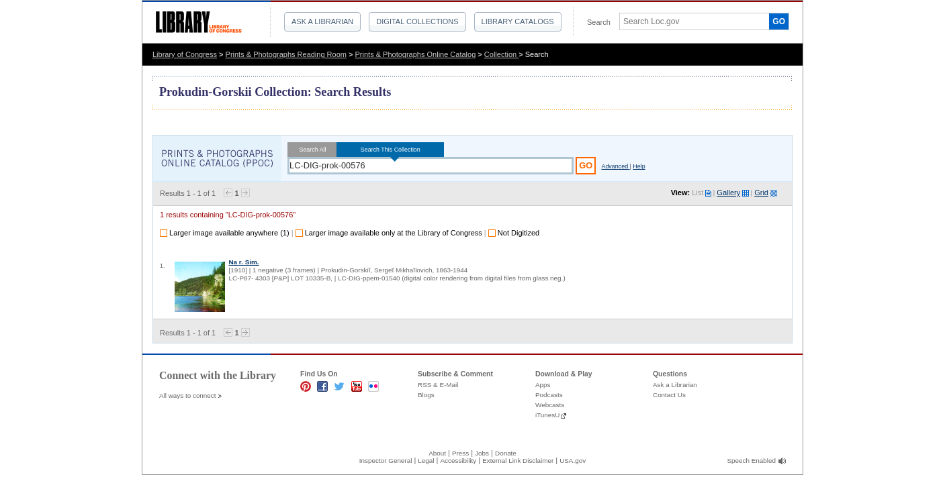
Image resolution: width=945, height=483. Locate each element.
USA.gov (572, 460)
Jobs (482, 453)
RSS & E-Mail (438, 384)
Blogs (426, 394)
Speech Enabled (751, 460)
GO (778, 21)
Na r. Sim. (243, 262)
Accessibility (458, 460)
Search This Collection (390, 149)
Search (599, 22)
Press (460, 453)
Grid (761, 193)
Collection (501, 54)
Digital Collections (417, 21)
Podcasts (549, 394)
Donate (505, 453)
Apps (543, 384)
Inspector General (385, 460)
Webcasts (549, 405)
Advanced (615, 166)
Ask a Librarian (322, 21)
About (437, 453)
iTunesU (547, 415)
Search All (313, 149)
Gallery (728, 193)
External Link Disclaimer (517, 460)
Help (639, 166)
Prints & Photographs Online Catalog (415, 54)
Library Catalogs (518, 21)
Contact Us (669, 394)
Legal (426, 460)
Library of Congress (184, 54)
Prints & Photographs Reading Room (286, 54)
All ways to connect (187, 395)
